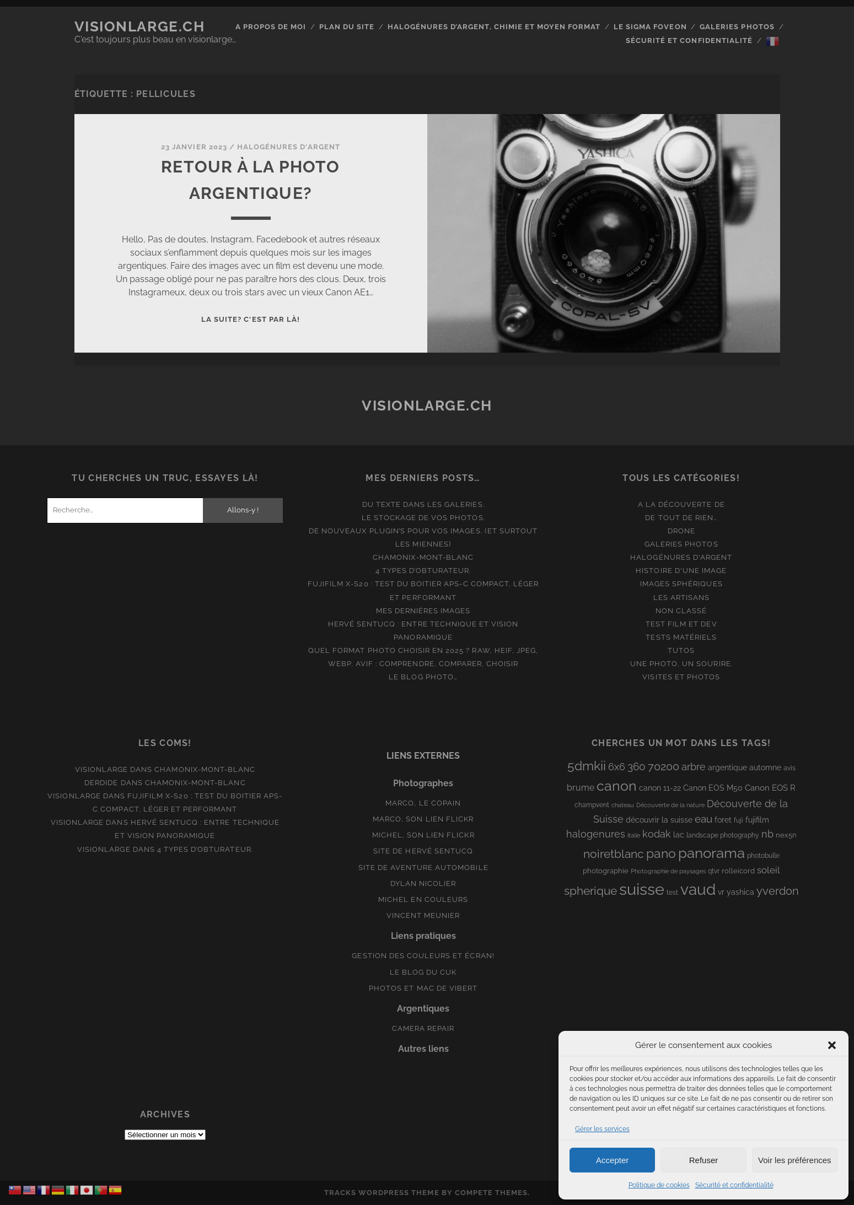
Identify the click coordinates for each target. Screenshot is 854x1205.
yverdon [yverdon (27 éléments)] (777, 891)
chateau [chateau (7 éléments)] (622, 805)
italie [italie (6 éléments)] (633, 835)
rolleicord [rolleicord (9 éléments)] (738, 871)
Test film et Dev (681, 624)
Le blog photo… (423, 677)
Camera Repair (423, 1028)
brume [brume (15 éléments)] (580, 787)
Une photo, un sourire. (681, 664)
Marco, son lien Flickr (423, 819)
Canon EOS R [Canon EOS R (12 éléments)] (770, 787)
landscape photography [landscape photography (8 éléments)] (722, 835)
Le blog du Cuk (423, 972)
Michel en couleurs (423, 899)
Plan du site (347, 27)
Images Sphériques (681, 584)
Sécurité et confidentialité (734, 1185)
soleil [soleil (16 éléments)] (768, 870)
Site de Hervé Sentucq (423, 851)
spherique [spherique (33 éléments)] (590, 891)
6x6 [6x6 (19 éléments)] (616, 766)
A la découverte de (681, 504)
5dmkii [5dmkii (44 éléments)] (586, 765)
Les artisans (681, 597)
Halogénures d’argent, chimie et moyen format (494, 27)
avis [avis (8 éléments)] (789, 768)
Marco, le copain (423, 803)
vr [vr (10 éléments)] (721, 892)
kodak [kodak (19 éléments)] (656, 834)
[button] (831, 1045)
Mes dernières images (423, 611)
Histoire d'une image (681, 570)
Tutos (681, 650)
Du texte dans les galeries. (423, 504)
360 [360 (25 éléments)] (636, 766)
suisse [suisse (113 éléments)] (641, 889)
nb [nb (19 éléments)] (767, 834)
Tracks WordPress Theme (381, 1192)
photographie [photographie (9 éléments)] (606, 871)
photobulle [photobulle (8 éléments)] (763, 856)
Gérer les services (602, 1129)
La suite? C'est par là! (250, 319)
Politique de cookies (659, 1185)
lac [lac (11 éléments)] (678, 834)
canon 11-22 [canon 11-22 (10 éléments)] (660, 787)
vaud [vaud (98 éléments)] (698, 889)
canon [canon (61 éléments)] (617, 785)
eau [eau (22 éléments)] (703, 819)
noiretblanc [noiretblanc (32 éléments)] (613, 854)
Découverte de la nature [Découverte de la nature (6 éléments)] (670, 805)
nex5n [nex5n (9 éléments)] (786, 835)
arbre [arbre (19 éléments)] (693, 766)
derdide (101, 783)
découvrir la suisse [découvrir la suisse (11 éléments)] (659, 819)
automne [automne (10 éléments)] (765, 767)
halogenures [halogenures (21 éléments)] (595, 834)
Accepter (612, 1160)
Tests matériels (681, 637)
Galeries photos (737, 27)
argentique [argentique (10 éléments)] (727, 767)
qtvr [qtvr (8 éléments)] (713, 871)
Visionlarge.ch (139, 26)
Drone (681, 531)
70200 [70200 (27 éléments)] (663, 766)
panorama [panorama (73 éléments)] (711, 852)
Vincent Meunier (423, 915)
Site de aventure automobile (423, 867)
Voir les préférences (794, 1160)
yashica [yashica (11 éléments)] (740, 892)
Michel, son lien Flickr (423, 835)
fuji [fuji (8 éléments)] (738, 820)
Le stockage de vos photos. (423, 518)
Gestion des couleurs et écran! (423, 956)
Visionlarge (101, 769)
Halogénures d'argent (288, 147)
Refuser (703, 1160)
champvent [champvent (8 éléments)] (591, 805)
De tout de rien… (681, 518)
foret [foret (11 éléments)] (723, 819)
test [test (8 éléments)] (672, 892)
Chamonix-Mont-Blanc (423, 557)
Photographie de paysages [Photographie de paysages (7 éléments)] (668, 871)
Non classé (681, 611)
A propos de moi (271, 27)
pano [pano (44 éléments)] (661, 853)
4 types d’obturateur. (423, 570)
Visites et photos (681, 677)
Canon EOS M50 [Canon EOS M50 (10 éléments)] (713, 787)
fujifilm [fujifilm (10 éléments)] (757, 819)
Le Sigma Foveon (650, 27)
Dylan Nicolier (423, 883)
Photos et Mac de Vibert (423, 988)
